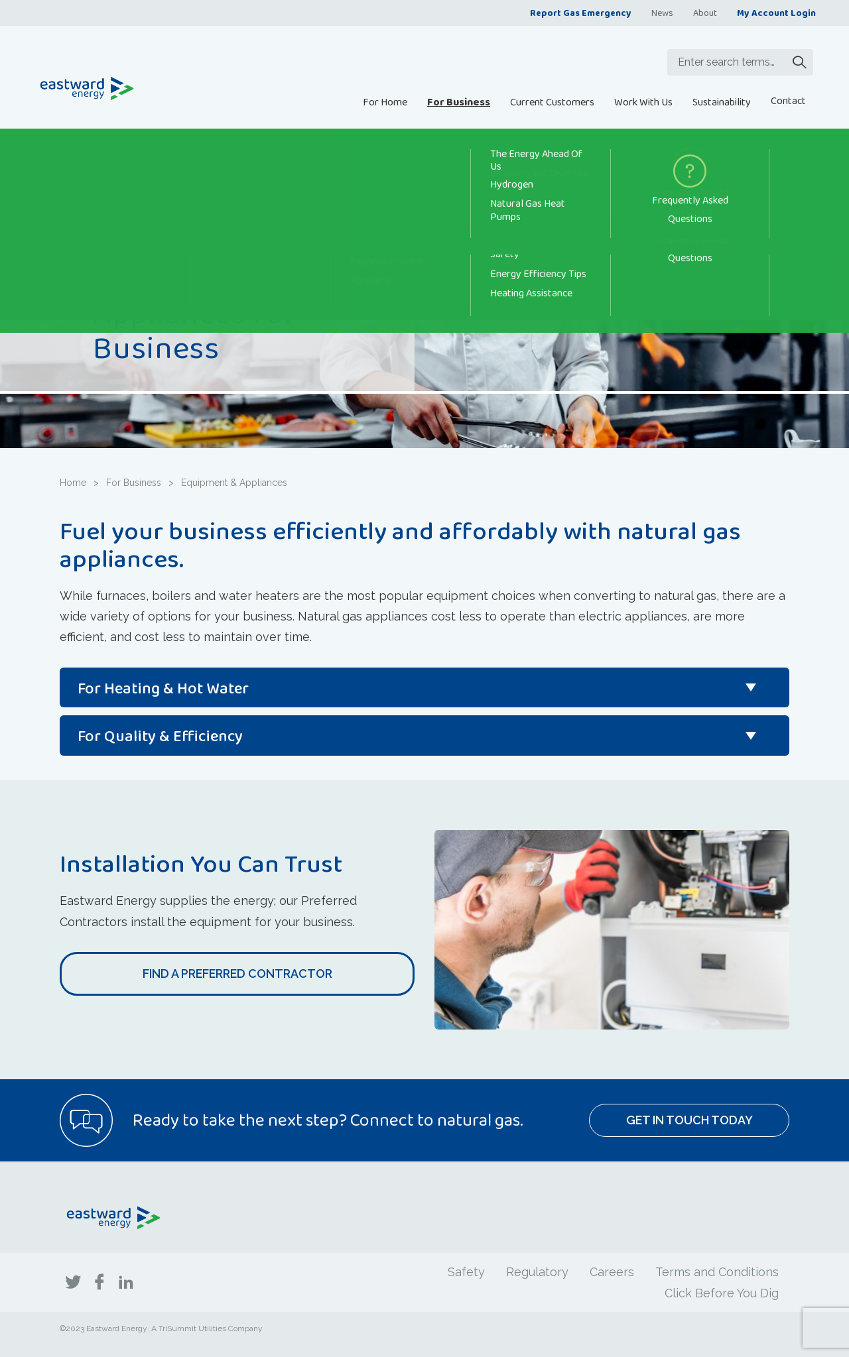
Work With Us (643, 101)
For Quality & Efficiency (160, 735)
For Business (458, 101)
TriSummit (177, 1328)
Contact (788, 100)
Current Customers (552, 101)
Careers (612, 1272)
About (705, 12)
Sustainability (721, 101)
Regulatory (537, 1272)
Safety (466, 1272)
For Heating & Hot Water (163, 687)
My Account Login (776, 12)
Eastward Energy (116, 1328)
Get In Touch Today (689, 1120)
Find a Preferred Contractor (237, 973)
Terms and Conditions (717, 1272)
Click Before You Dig (722, 1293)
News (662, 12)
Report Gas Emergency (580, 12)
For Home (385, 101)
